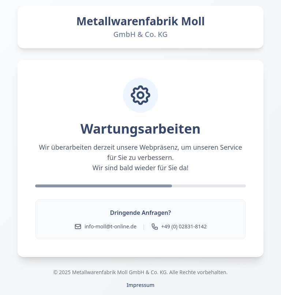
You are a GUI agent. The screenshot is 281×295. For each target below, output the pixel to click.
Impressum (140, 284)
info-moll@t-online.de (105, 226)
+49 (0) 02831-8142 (179, 226)
